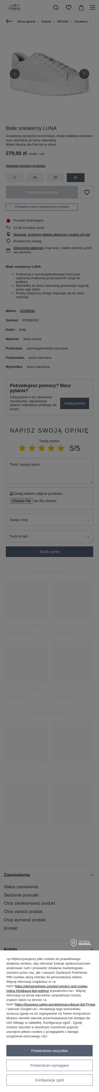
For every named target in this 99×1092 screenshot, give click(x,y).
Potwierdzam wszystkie (49, 1051)
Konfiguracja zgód (49, 1080)
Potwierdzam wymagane (49, 1065)
